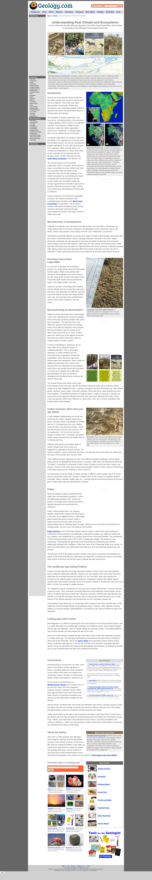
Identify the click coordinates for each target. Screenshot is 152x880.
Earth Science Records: (54, 847)
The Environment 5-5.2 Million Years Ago (101, 695)
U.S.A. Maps (33, 111)
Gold (31, 93)
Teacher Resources (35, 110)
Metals (31, 97)
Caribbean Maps (34, 130)
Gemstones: (69, 808)
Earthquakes (33, 80)
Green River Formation (56, 159)
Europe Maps (33, 133)
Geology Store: (70, 828)
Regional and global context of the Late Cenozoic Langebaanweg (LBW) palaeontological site (102, 687)
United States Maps (35, 138)
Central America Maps (35, 132)
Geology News (33, 90)
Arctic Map (32, 124)
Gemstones (33, 84)
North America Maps (35, 135)
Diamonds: (69, 847)
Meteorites (32, 98)
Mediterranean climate (56, 685)
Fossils (31, 82)
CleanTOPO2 (93, 680)
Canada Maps (33, 128)
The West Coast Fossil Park (96, 735)
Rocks (31, 105)
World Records (33, 116)
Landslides (32, 95)
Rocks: (50, 789)
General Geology (34, 85)
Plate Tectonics (34, 103)
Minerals (32, 100)
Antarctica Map (34, 122)
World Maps (33, 140)
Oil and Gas (33, 102)
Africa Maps (33, 120)
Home (49, 16)
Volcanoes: (51, 808)
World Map (32, 115)
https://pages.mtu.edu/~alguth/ (104, 755)
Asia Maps (32, 125)
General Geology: (52, 828)
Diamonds (32, 79)
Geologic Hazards (34, 87)
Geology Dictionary (35, 89)
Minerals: (68, 789)
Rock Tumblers (34, 106)
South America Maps (35, 136)
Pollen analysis (53, 531)
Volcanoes (32, 113)
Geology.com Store (35, 92)
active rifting (83, 641)
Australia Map (33, 127)
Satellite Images (34, 108)
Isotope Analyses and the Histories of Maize (102, 664)
